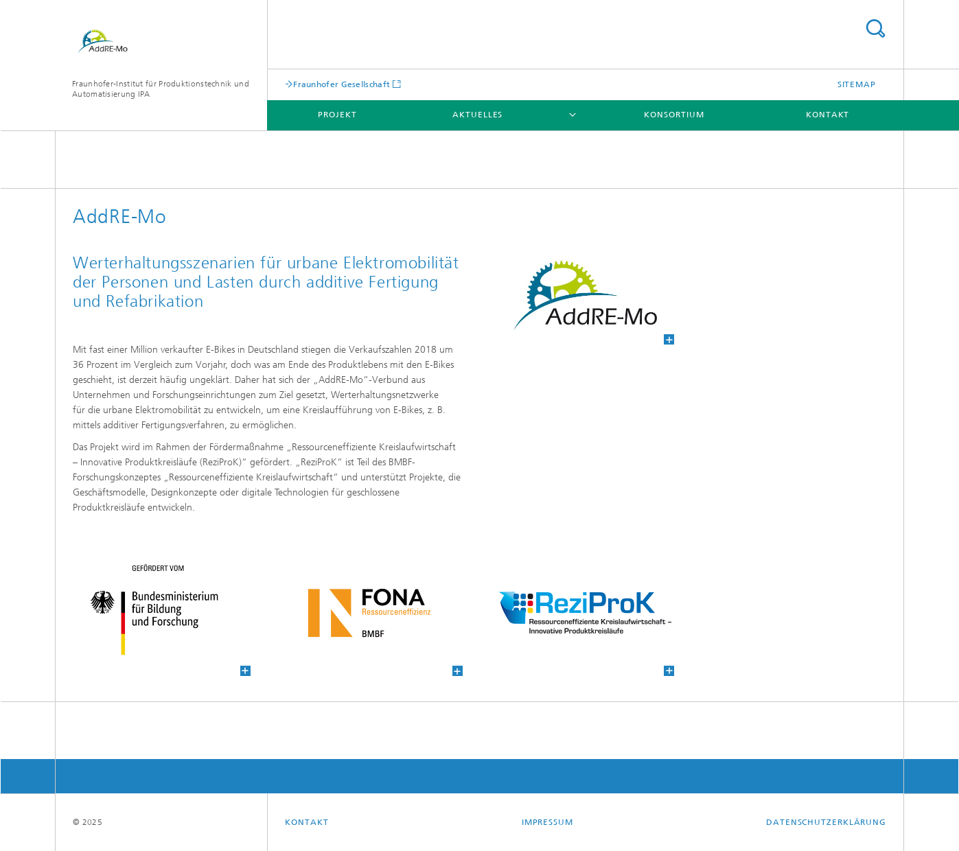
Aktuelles (477, 114)
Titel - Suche (875, 28)
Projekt (337, 114)
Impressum (547, 822)
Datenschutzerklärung (826, 822)
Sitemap (856, 84)
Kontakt (827, 114)
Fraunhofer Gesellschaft (341, 84)
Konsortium (674, 114)
